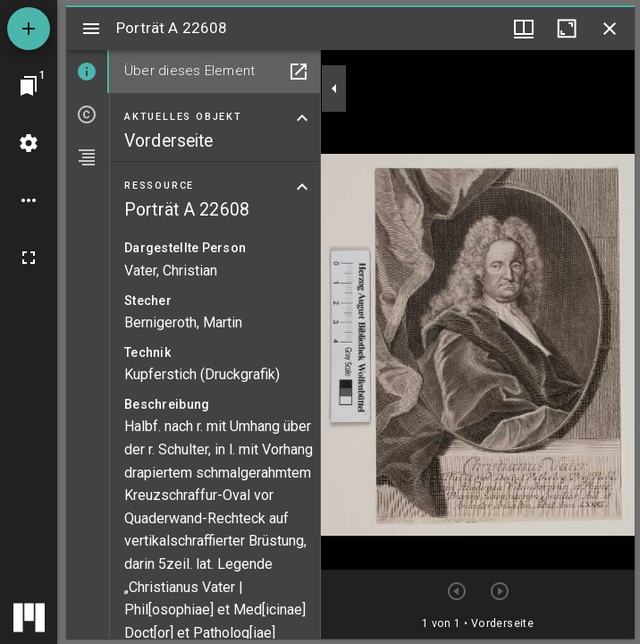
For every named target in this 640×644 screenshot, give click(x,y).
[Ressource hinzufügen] (28, 28)
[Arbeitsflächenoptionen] (28, 200)
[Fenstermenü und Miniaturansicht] (523, 28)
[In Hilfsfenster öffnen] (298, 71)
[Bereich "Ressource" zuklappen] (302, 187)
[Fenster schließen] (609, 28)
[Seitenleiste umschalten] (91, 28)
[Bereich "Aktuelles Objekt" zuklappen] (302, 118)
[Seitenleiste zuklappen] (334, 88)
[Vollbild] (28, 257)
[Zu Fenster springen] (28, 85)
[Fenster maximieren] (566, 28)
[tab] (87, 71)
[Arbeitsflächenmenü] (28, 143)
